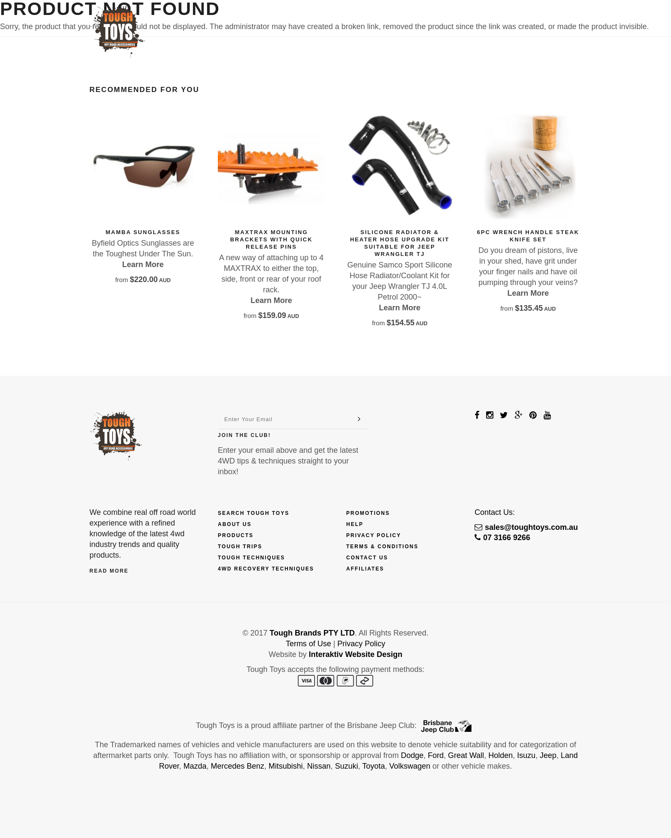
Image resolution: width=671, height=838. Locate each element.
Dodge (412, 755)
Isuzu (526, 755)
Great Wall (466, 755)
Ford (436, 755)
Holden (500, 755)
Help (354, 524)
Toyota (373, 766)
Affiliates (365, 569)
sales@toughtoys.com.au (526, 527)
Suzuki (346, 766)
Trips (367, 20)
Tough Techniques (251, 558)
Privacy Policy (373, 535)
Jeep (548, 755)
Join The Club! (244, 435)
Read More (108, 571)
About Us (235, 524)
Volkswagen (409, 766)
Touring (459, 20)
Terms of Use (308, 643)
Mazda (194, 766)
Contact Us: (495, 512)
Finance (330, 20)
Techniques (411, 20)
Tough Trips (240, 547)
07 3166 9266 (502, 537)
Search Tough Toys (253, 513)
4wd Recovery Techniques (266, 569)
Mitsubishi (286, 766)
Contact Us (508, 20)
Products (281, 20)
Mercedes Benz (237, 766)
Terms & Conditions (382, 547)
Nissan (319, 766)
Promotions (368, 513)
